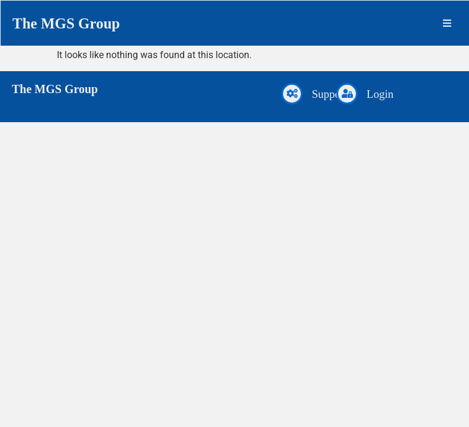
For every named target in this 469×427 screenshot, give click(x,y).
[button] (447, 23)
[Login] (347, 93)
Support (329, 94)
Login (380, 94)
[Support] (292, 93)
